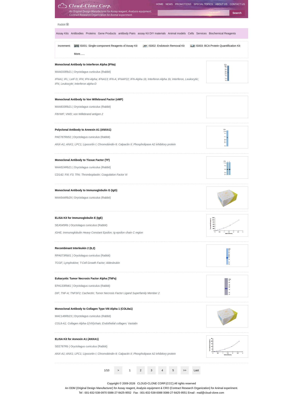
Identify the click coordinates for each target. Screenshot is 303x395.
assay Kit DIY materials (152, 33)
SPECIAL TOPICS (203, 4)
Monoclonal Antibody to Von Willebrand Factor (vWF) (89, 99)
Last (196, 370)
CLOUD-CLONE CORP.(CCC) (155, 383)
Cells (191, 33)
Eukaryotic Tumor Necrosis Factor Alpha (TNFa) (85, 278)
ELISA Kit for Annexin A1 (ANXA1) (77, 339)
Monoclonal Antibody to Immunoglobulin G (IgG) (86, 190)
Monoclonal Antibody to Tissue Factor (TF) (82, 160)
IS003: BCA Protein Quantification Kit (218, 45)
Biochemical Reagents (222, 33)
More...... (79, 53)
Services (201, 33)
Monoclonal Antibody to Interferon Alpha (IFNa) (85, 64)
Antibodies (77, 33)
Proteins (91, 33)
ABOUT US (221, 4)
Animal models (177, 33)
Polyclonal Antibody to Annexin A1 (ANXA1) (83, 129)
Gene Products (107, 33)
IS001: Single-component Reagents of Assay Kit (108, 45)
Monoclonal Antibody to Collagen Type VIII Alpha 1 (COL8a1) (94, 308)
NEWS (169, 4)
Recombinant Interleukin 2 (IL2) (75, 248)
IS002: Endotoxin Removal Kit (167, 45)
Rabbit (63, 24)
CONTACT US (237, 4)
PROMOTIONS (183, 4)
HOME (159, 4)
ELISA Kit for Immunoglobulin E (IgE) (79, 217)
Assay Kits (62, 33)
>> (184, 370)
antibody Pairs (126, 33)
